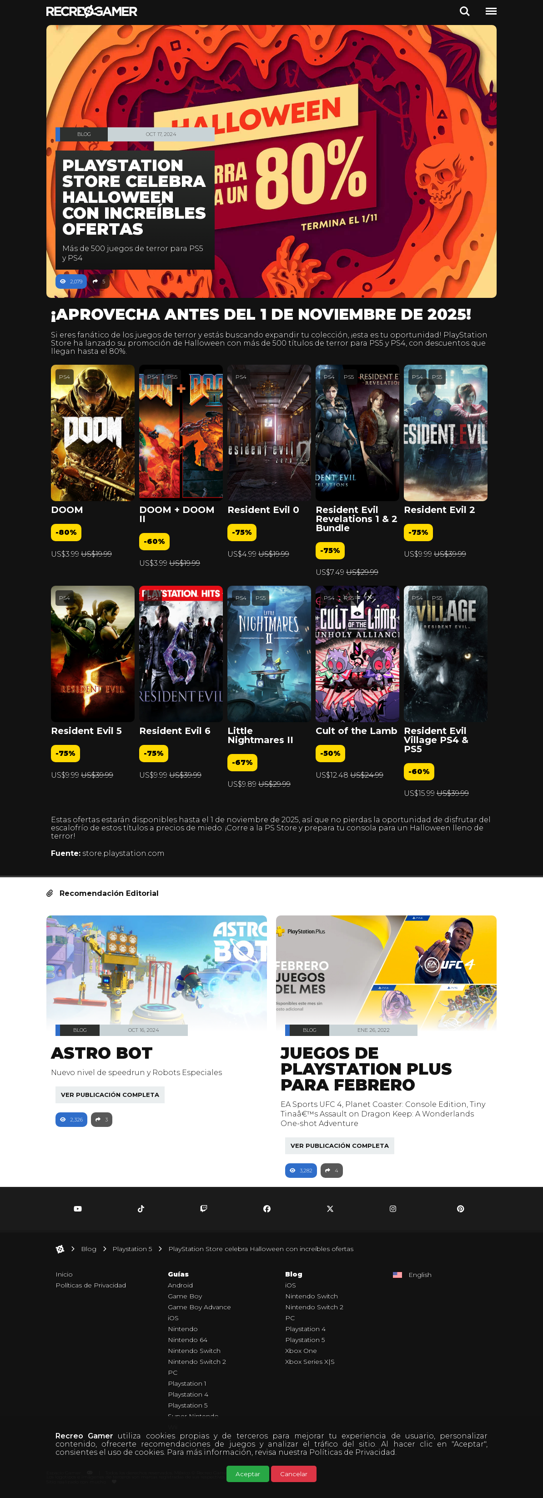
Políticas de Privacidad (352, 1452)
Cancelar (293, 1474)
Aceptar (248, 1474)
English (420, 1275)
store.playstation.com (128, 853)
